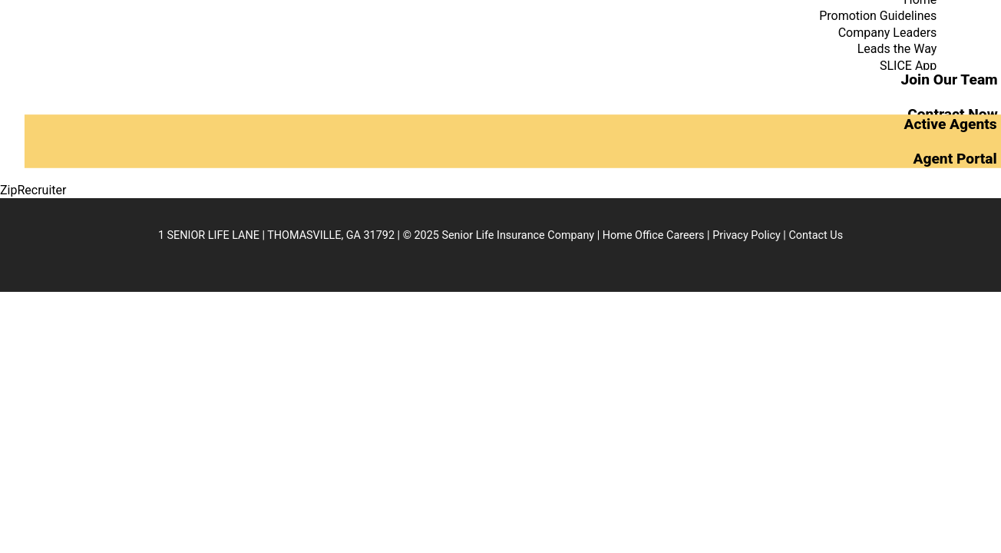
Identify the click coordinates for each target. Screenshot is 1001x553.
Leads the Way (897, 48)
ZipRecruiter (33, 190)
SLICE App (908, 65)
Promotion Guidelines (878, 15)
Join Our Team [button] (948, 79)
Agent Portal (954, 158)
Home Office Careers (654, 235)
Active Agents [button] (950, 124)
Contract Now (952, 113)
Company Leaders (887, 32)
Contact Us (815, 235)
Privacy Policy (746, 235)
